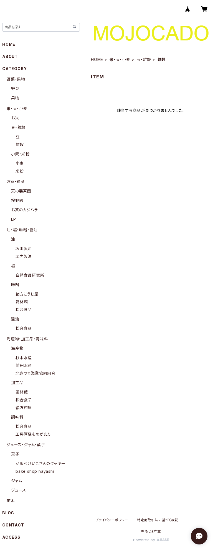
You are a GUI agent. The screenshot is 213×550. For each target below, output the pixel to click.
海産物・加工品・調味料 (27, 338)
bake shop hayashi (35, 471)
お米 (15, 117)
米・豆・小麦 (120, 59)
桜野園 (17, 200)
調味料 (17, 417)
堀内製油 (24, 256)
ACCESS (11, 537)
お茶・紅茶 (16, 181)
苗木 (11, 500)
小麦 (20, 163)
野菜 (15, 88)
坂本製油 (24, 248)
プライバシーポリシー (111, 520)
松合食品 (24, 309)
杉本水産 (24, 357)
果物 (15, 98)
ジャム (16, 480)
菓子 (15, 454)
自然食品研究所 (30, 275)
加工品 (17, 382)
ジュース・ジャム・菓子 (26, 444)
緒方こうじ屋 (27, 294)
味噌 (15, 284)
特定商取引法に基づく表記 (158, 520)
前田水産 (24, 365)
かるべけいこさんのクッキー (40, 463)
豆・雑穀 (144, 59)
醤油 (15, 319)
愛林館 (22, 301)
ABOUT (10, 56)
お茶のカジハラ (24, 209)
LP (13, 219)
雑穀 (20, 144)
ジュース (18, 490)
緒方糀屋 (24, 407)
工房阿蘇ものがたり (33, 434)
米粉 (20, 171)
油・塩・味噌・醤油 (22, 229)
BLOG (8, 512)
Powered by (151, 540)
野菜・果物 (16, 79)
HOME (97, 59)
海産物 (17, 348)
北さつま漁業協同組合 (35, 373)
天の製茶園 (21, 191)
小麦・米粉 (20, 153)
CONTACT (13, 525)
